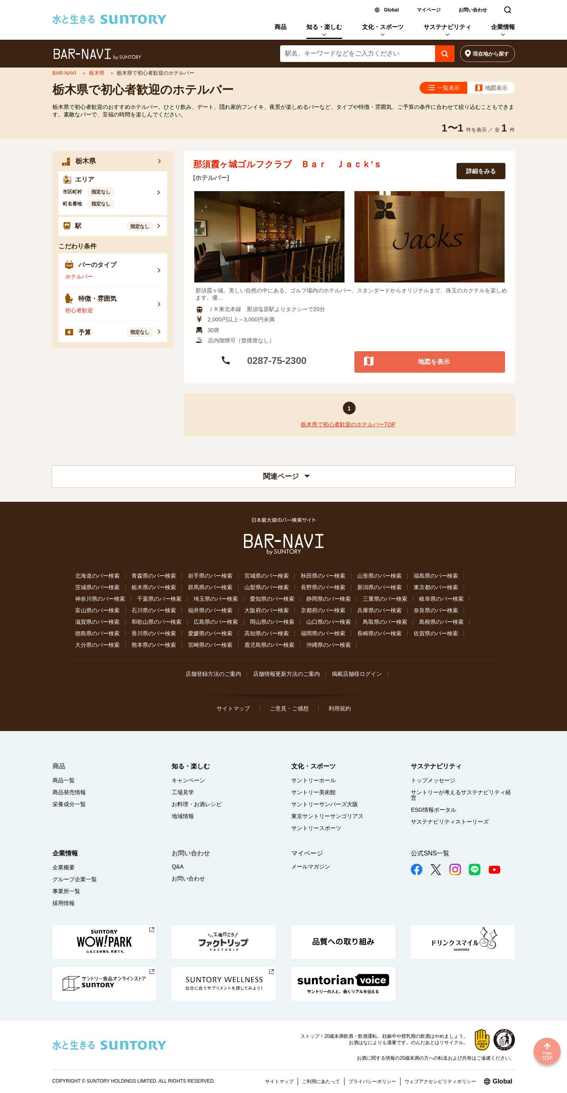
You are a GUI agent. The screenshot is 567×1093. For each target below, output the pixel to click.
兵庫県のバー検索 (379, 610)
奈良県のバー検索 (436, 610)
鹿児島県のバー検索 (269, 645)
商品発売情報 (69, 792)
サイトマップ (233, 708)
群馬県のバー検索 (210, 587)
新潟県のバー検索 (379, 587)
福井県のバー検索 (210, 610)
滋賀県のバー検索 (97, 622)
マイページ (429, 10)
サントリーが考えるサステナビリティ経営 (461, 795)
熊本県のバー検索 (154, 645)
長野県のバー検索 (323, 587)
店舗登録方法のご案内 (213, 674)
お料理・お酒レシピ (197, 804)
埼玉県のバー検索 (216, 599)
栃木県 (97, 73)
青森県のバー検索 (154, 576)
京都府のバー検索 (323, 610)
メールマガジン (310, 866)
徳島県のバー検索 (97, 633)
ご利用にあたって (321, 1081)
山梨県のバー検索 (266, 587)
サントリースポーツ (316, 828)
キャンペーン (188, 780)
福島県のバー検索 (436, 576)
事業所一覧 (66, 891)
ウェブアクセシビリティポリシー (440, 1081)
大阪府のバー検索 (266, 610)
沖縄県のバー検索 (328, 645)
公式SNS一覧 (430, 853)
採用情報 (63, 903)
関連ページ (286, 476)
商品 (280, 26)
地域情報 (183, 816)
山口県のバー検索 (328, 622)
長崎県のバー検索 (379, 633)
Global (391, 10)
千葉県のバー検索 (159, 599)
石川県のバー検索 (154, 610)
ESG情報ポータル (433, 810)
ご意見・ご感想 (289, 708)
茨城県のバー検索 (97, 587)
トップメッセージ (433, 780)
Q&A (178, 866)
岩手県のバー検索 (210, 576)
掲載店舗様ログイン (357, 674)
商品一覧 (63, 780)
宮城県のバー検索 (266, 576)
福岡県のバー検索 (323, 633)
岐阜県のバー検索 (441, 599)
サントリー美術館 (313, 792)
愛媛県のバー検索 (210, 633)
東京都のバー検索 (436, 587)
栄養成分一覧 (69, 804)
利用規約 (340, 708)
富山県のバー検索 (97, 610)
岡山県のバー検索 (272, 622)
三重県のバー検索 (385, 599)
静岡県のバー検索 (328, 599)
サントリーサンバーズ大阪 (324, 804)
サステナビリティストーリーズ (450, 821)
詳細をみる (481, 171)
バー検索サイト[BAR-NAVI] (97, 54)
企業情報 (503, 26)
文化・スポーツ (383, 26)
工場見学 (183, 792)
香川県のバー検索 (154, 633)
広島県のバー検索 (216, 622)
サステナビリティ (447, 26)
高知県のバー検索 (266, 633)
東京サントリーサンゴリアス (327, 816)
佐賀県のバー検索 (436, 633)
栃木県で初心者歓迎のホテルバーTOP (348, 424)
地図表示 (496, 88)
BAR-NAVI (65, 73)
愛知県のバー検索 (272, 599)
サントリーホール (313, 780)
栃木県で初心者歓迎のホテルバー (143, 89)
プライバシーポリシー (372, 1081)
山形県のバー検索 (379, 576)
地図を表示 (434, 361)
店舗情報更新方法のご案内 (286, 674)
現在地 (491, 54)
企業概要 (63, 867)
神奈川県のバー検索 (100, 599)
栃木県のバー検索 (154, 587)
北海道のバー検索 (97, 576)
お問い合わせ (473, 10)
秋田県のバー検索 (323, 576)
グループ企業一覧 (74, 879)
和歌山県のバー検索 (157, 622)
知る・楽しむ (324, 26)
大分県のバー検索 (97, 645)
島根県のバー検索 (441, 622)
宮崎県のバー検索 (210, 645)
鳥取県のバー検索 (385, 622)
